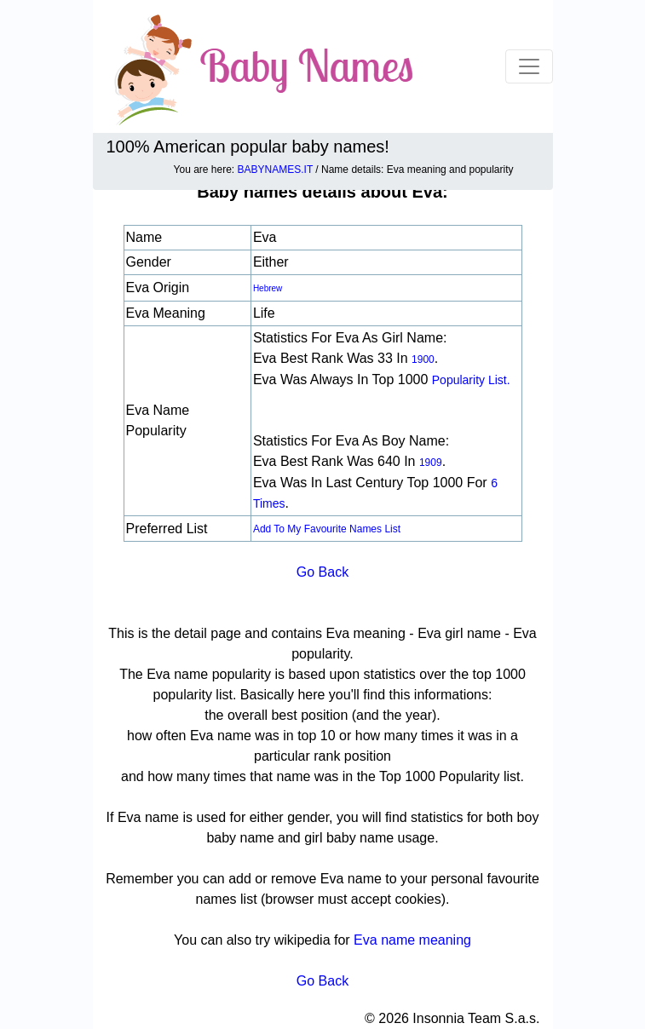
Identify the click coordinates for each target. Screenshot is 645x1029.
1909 (430, 463)
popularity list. (471, 380)
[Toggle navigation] (529, 66)
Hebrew (267, 288)
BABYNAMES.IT (275, 169)
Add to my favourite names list (326, 529)
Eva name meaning (412, 940)
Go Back (322, 572)
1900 (423, 359)
